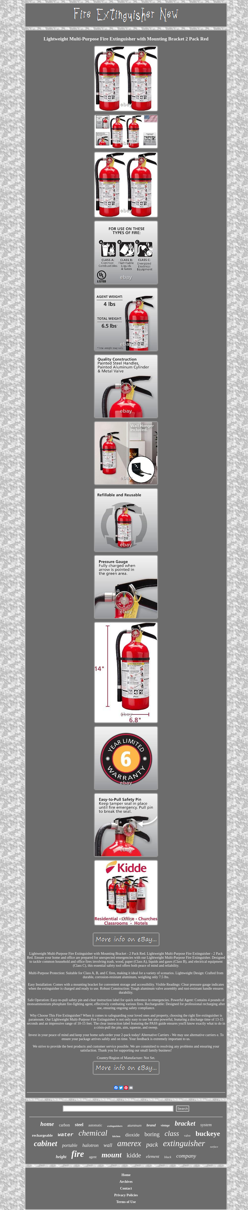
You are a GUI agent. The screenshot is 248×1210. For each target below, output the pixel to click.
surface (214, 1146)
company (186, 1156)
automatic (95, 1125)
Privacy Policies (126, 1195)
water (66, 1135)
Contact (126, 1188)
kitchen (116, 1136)
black (167, 1157)
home (47, 1124)
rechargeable (42, 1135)
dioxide (132, 1134)
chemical (93, 1132)
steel (79, 1124)
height (61, 1157)
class (171, 1133)
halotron (90, 1145)
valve (187, 1135)
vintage (165, 1125)
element (152, 1156)
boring (152, 1134)
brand (151, 1125)
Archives (126, 1182)
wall (108, 1145)
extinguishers (114, 1125)
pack (152, 1144)
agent (92, 1157)
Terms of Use (126, 1202)
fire (77, 1154)
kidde (133, 1155)
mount (112, 1155)
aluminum (135, 1125)
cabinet (45, 1143)
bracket (185, 1123)
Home (126, 1175)
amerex (129, 1143)
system (206, 1124)
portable (70, 1145)
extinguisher (184, 1143)
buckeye (208, 1133)
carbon (64, 1125)
